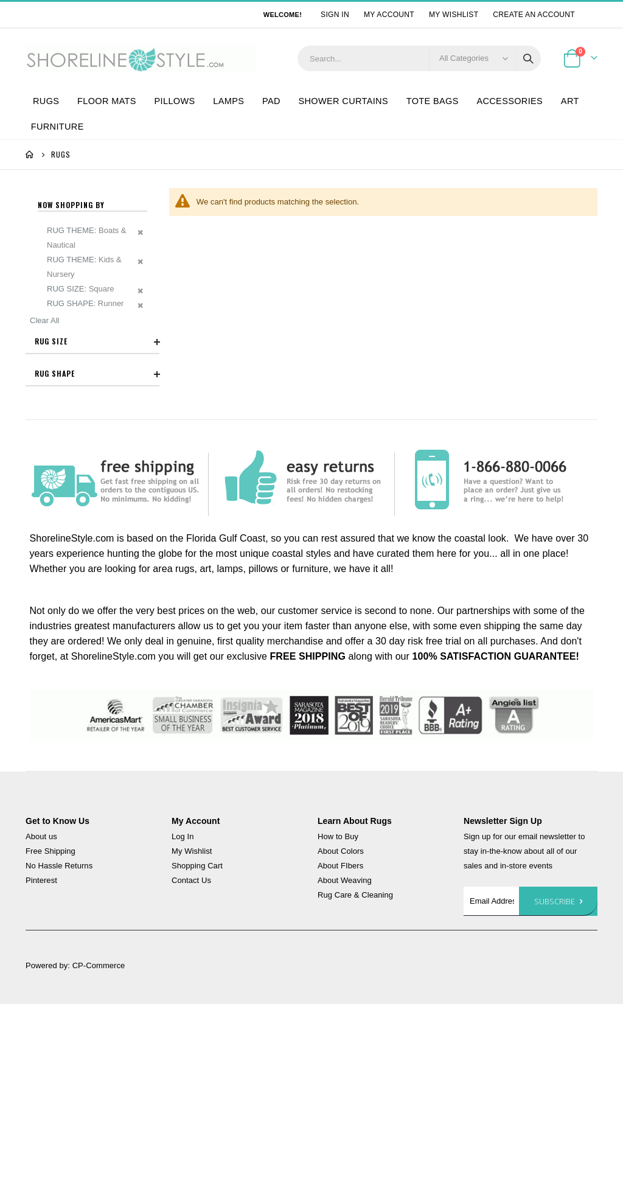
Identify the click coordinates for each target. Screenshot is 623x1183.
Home (30, 154)
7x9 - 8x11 (74, 433)
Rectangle (73, 535)
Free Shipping (50, 1030)
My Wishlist (453, 14)
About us (41, 1015)
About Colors (341, 1030)
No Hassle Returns (59, 1044)
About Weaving (345, 1059)
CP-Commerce (98, 1144)
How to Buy (338, 1015)
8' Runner (72, 472)
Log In (183, 1015)
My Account (389, 14)
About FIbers (340, 1044)
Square (68, 555)
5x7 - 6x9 (72, 414)
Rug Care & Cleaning (355, 1073)
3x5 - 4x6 (72, 394)
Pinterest (41, 1059)
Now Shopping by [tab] (71, 205)
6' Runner (72, 453)
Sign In (335, 14)
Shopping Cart (197, 1044)
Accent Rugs (78, 375)
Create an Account (534, 14)
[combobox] (419, 58)
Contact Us (191, 1059)
